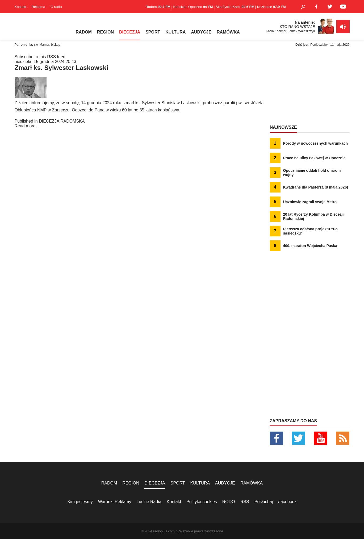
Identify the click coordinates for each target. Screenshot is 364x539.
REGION (105, 32)
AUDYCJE (201, 32)
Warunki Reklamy (114, 501)
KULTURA (175, 32)
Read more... (27, 126)
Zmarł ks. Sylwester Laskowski (61, 67)
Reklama (38, 7)
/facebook (287, 501)
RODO (228, 501)
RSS (244, 501)
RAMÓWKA (228, 32)
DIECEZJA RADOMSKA (62, 121)
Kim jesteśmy (80, 501)
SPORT (152, 32)
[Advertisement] (310, 88)
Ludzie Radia (148, 501)
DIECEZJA (129, 32)
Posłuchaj (263, 501)
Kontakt (20, 7)
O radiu (56, 7)
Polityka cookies (201, 501)
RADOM (84, 32)
